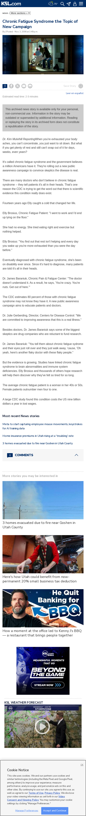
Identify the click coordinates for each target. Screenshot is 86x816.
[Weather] (53, 3)
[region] (43, 788)
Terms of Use (36, 793)
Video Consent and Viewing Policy (36, 798)
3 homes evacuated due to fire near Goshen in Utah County (37, 443)
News (5, 13)
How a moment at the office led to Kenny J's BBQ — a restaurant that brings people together (41, 633)
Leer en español (75, 93)
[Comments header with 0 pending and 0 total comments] (42, 455)
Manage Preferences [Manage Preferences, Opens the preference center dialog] (26, 810)
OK (82, 765)
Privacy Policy (52, 793)
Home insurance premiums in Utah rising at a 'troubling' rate (37, 436)
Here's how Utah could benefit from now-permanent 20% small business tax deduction (39, 579)
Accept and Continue (54, 810)
